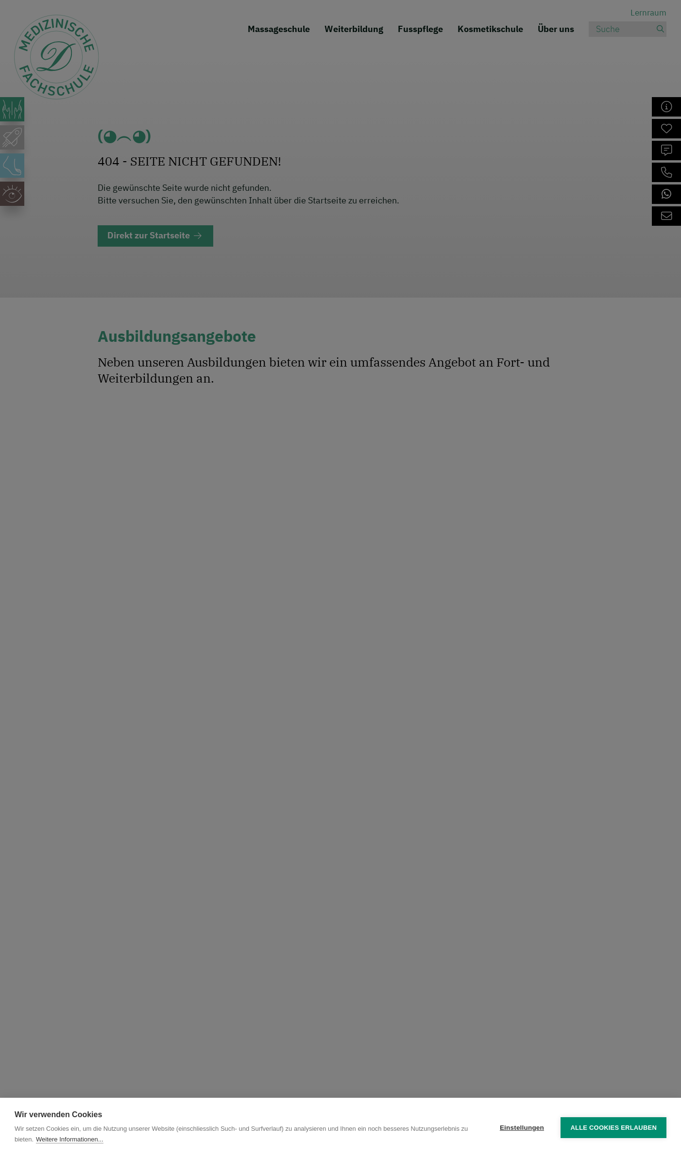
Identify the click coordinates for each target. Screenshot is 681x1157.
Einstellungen (522, 1127)
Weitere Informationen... (69, 1139)
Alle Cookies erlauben (613, 1127)
